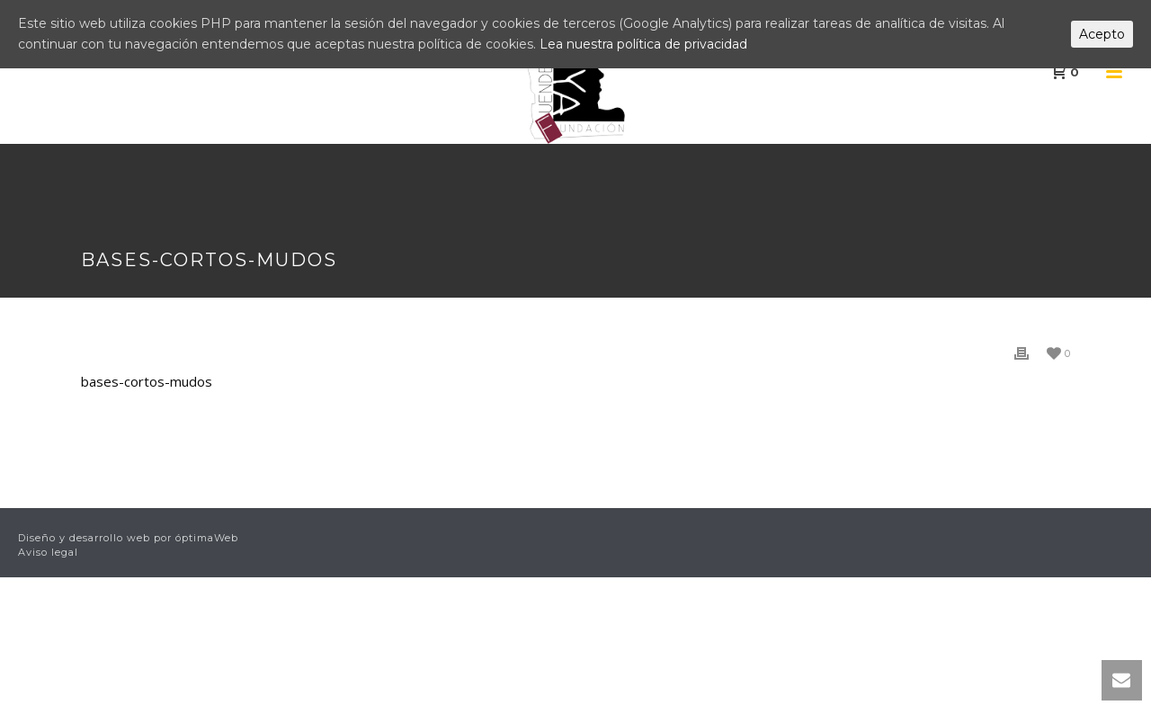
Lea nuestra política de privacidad (643, 44)
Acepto (1102, 34)
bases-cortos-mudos (146, 381)
